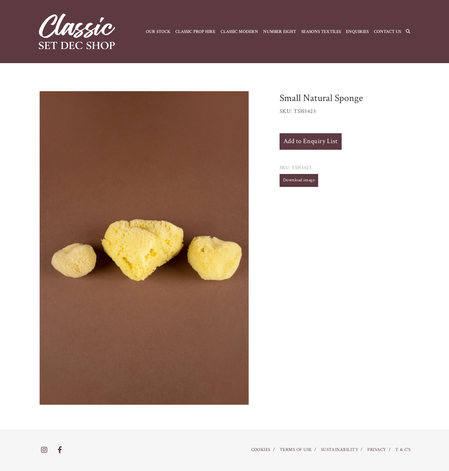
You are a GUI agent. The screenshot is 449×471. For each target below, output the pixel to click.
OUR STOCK (158, 31)
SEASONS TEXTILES (321, 31)
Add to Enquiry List (310, 141)
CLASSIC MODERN (239, 31)
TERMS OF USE (296, 450)
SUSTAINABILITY (339, 450)
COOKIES (260, 450)
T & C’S (402, 450)
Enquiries (357, 31)
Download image (299, 180)
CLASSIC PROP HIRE (195, 31)
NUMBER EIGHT (279, 31)
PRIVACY (376, 450)
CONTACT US (387, 31)
